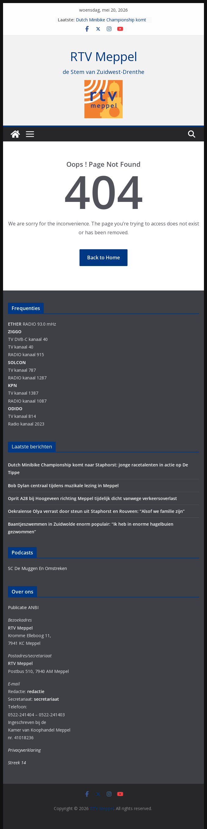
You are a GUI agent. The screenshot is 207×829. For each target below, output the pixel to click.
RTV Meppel (103, 56)
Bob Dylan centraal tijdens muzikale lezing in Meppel (63, 485)
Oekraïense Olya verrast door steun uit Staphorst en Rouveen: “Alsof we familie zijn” (96, 511)
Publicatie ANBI (23, 607)
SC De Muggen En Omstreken (37, 568)
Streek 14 (17, 762)
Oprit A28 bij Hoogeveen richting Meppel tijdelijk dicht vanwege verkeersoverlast (92, 498)
